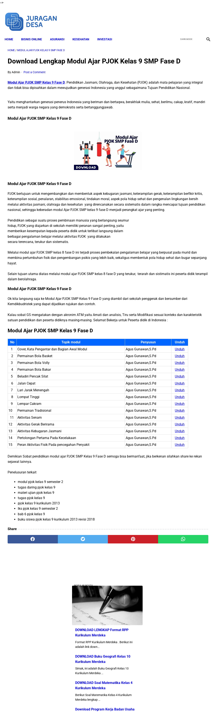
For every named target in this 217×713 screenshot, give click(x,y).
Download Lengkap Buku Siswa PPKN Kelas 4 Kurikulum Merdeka (180, 229)
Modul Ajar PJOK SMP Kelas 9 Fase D (36, 89)
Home (12, 32)
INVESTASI (107, 32)
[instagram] (204, 16)
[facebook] (174, 16)
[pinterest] (91, 663)
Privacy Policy (127, 702)
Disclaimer (74, 702)
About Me (57, 702)
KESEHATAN (83, 32)
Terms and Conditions (99, 702)
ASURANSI (60, 32)
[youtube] (194, 16)
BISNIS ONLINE (34, 32)
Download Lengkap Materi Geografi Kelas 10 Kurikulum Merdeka (182, 307)
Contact (146, 702)
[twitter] (184, 16)
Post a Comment (35, 78)
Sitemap (161, 702)
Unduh (123, 396)
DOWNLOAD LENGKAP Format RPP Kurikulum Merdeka (178, 86)
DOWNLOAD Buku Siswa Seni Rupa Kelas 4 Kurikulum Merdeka (183, 197)
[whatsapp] (125, 663)
